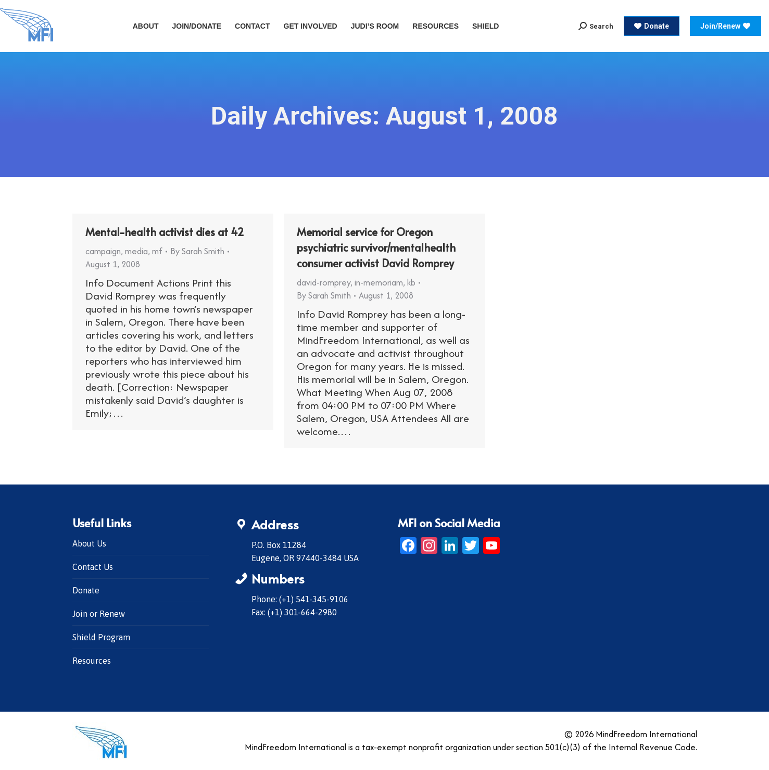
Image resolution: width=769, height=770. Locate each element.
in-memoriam (379, 282)
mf (157, 251)
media (136, 251)
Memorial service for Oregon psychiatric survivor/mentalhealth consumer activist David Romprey (376, 247)
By (197, 251)
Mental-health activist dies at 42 (164, 232)
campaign (103, 251)
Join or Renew (98, 613)
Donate (85, 590)
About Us (89, 543)
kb (411, 282)
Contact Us (92, 567)
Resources (91, 660)
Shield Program (101, 637)
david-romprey (323, 282)
